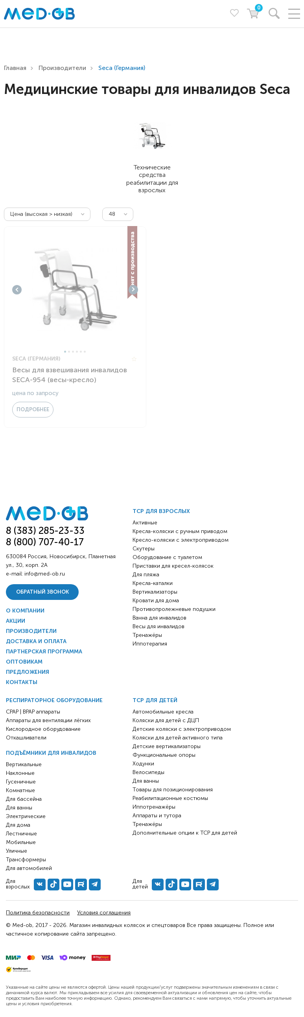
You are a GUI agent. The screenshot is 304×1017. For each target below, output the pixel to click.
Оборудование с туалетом (167, 557)
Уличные (16, 851)
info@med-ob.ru (44, 573)
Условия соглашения (104, 912)
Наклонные (20, 773)
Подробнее (33, 409)
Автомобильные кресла (163, 711)
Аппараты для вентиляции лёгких (48, 720)
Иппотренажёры (154, 807)
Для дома (18, 825)
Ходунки (143, 763)
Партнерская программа (44, 651)
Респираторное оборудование (54, 700)
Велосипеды (148, 772)
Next (133, 289)
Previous (17, 289)
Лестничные (21, 833)
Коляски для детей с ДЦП (166, 720)
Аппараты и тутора (157, 815)
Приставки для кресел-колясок (173, 566)
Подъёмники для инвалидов (51, 753)
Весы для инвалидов (158, 626)
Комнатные (20, 790)
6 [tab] (85, 352)
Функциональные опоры (164, 755)
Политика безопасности (38, 912)
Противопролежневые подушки (174, 609)
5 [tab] (81, 352)
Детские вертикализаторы (167, 746)
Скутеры (144, 548)
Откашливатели (26, 737)
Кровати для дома (156, 600)
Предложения (27, 672)
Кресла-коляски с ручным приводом (180, 531)
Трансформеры (26, 859)
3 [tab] (73, 352)
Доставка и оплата (36, 641)
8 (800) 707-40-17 (45, 542)
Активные (145, 522)
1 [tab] (65, 352)
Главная (15, 68)
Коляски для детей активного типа (178, 737)
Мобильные (21, 842)
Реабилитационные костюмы (170, 798)
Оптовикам (24, 661)
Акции (15, 621)
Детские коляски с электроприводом (182, 729)
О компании (25, 610)
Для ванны (19, 807)
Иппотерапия (150, 643)
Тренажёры (147, 635)
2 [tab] (69, 352)
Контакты (21, 682)
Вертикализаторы (155, 591)
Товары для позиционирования (173, 789)
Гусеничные (21, 781)
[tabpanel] (75, 290)
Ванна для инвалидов (159, 617)
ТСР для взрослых (161, 511)
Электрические (26, 816)
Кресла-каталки (153, 583)
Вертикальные (24, 764)
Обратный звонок (42, 592)
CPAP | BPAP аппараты (33, 711)
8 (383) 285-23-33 (45, 530)
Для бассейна (24, 799)
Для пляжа (146, 574)
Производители (62, 68)
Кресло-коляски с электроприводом (180, 540)
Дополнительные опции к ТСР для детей (185, 832)
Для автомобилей (29, 868)
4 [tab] (77, 352)
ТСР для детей (155, 700)
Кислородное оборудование (43, 729)
